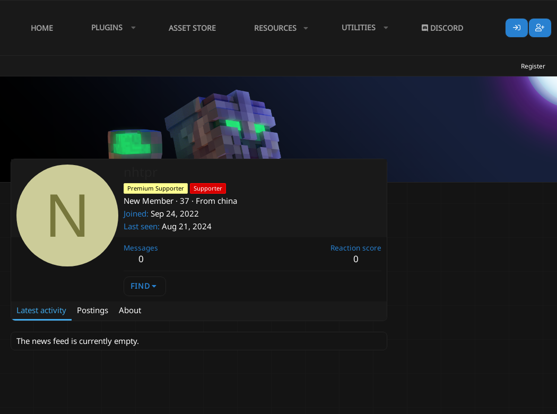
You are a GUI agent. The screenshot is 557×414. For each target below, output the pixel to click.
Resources (275, 28)
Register (533, 66)
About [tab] (130, 310)
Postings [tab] (92, 310)
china (227, 200)
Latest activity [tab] (41, 310)
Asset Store (192, 28)
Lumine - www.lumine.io (514, 404)
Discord (442, 28)
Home (42, 28)
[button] (111, 28)
